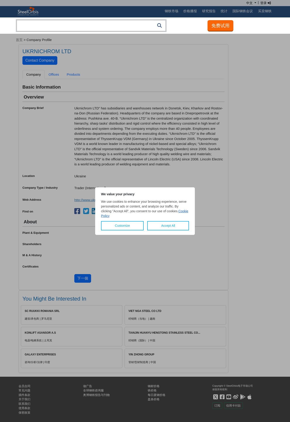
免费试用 (220, 25)
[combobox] (91, 25)
